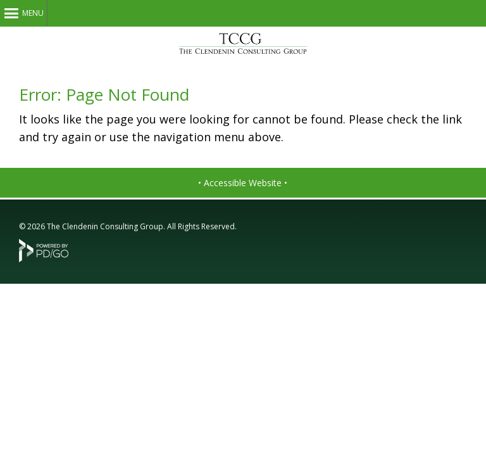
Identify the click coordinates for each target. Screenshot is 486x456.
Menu (33, 13)
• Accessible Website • (242, 183)
